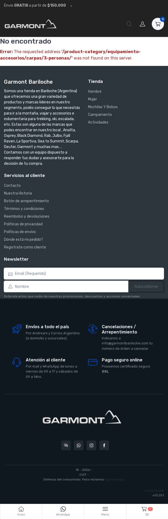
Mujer (92, 99)
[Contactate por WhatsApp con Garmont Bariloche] (78, 445)
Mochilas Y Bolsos (103, 107)
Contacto (12, 185)
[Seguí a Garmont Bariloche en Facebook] (104, 445)
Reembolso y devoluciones (26, 216)
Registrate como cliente (25, 247)
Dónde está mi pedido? (23, 239)
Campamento (100, 114)
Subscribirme (146, 286)
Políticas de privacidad (23, 224)
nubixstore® (154, 490)
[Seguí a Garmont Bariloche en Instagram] (91, 445)
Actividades (98, 122)
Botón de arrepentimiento (26, 201)
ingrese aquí (114, 479)
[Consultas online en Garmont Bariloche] (66, 445)
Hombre (95, 91)
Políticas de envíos (20, 232)
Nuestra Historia (18, 193)
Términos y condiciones (24, 208)
